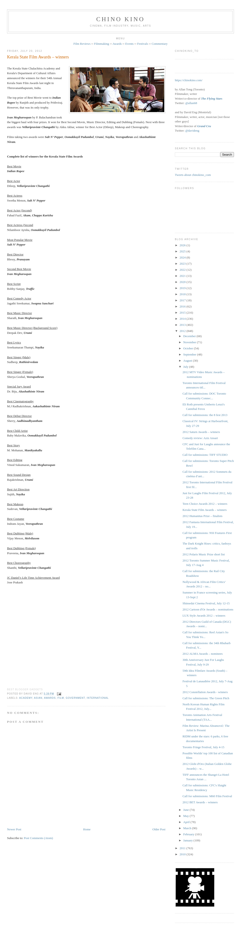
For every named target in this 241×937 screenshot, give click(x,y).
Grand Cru (204, 126)
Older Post (159, 829)
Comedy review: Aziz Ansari (200, 438)
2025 (183, 251)
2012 (183, 331)
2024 (183, 257)
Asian (38, 698)
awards (50, 698)
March (187, 828)
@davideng (192, 130)
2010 (183, 854)
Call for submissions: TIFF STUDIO (204, 454)
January (188, 840)
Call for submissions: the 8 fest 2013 (204, 415)
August (188, 360)
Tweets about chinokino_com (193, 175)
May (186, 816)
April (187, 822)
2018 (183, 294)
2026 (183, 245)
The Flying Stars (211, 98)
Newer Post (14, 829)
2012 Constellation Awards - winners (205, 692)
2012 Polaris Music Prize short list (203, 554)
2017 (183, 300)
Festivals (142, 43)
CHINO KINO (120, 19)
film (61, 698)
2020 (183, 282)
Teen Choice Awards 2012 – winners (204, 503)
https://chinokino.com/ (188, 80)
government (75, 698)
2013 (183, 325)
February (189, 834)
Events (129, 43)
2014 (183, 318)
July (186, 366)
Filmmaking (101, 43)
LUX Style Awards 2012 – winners (203, 615)
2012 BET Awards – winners (200, 802)
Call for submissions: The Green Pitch (205, 698)
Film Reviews (82, 43)
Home (87, 829)
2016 (183, 306)
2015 (183, 312)
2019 (183, 288)
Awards (117, 43)
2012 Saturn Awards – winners (201, 432)
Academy (25, 698)
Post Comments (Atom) (38, 838)
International (98, 698)
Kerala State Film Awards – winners (38, 57)
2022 (183, 269)
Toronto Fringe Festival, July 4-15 (203, 747)
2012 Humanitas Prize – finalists (202, 516)
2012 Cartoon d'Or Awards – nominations (207, 609)
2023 (183, 263)
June (186, 810)
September (190, 354)
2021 (183, 276)
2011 (183, 848)
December (190, 336)
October (188, 348)
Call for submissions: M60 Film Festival (207, 796)
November (190, 342)
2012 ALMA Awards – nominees (202, 653)
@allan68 (191, 103)
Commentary (160, 43)
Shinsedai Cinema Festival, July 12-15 (205, 603)
